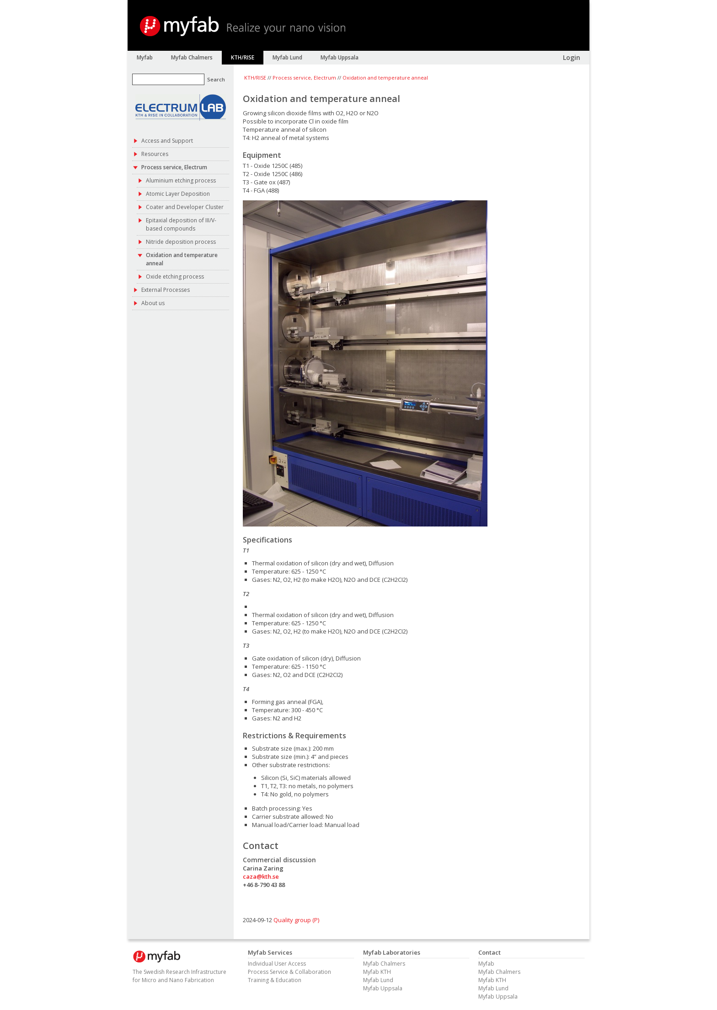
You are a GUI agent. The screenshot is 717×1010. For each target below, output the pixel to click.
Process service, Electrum (304, 77)
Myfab (486, 963)
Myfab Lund (378, 980)
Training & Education (274, 980)
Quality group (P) (296, 920)
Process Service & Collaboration (289, 972)
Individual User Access (277, 963)
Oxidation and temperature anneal (385, 77)
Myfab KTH (377, 972)
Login (571, 57)
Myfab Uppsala (382, 988)
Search (216, 79)
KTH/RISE (255, 77)
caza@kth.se (261, 876)
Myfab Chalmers (384, 963)
